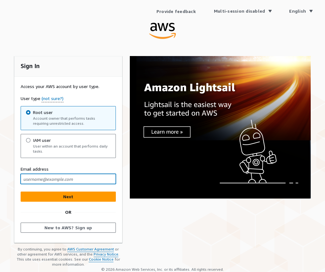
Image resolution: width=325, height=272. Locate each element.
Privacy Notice (106, 254)
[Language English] (301, 11)
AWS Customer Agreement (90, 249)
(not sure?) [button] (52, 98)
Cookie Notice (101, 259)
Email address (35, 169)
